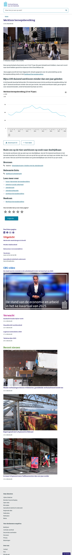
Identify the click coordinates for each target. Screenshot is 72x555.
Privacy (5, 538)
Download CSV (11, 143)
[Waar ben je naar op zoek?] (36, 10)
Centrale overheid (8, 530)
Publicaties (6, 513)
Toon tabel (28, 143)
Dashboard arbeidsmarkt (14, 174)
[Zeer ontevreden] (5, 211)
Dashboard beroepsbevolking (33, 74)
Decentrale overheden (9, 532)
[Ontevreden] (10, 211)
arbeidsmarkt (10, 187)
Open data (6, 502)
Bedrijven (6, 527)
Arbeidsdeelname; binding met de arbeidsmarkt (27, 166)
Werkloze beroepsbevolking (15, 202)
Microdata (6, 505)
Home (6, 16)
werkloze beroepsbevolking (15, 194)
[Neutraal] (14, 211)
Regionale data (7, 510)
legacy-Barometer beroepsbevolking (18, 181)
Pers (4, 552)
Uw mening (66, 554)
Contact (5, 549)
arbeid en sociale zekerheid (14, 184)
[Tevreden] (18, 211)
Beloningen (6, 540)
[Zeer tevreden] (22, 211)
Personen (6, 535)
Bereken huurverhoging (10, 500)
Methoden (6, 516)
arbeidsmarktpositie (12, 191)
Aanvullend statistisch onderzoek (12, 508)
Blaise (5, 518)
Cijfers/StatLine (7, 497)
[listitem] (4, 232)
